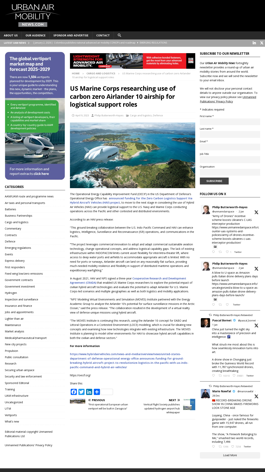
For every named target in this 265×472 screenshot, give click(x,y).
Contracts (11, 234)
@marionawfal (245, 391)
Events (9, 254)
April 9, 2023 (82, 115)
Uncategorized (14, 401)
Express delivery (15, 260)
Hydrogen (11, 292)
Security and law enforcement (23, 376)
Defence (158, 115)
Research (10, 363)
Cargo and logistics (141, 115)
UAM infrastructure (16, 395)
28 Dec (216, 395)
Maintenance (13, 324)
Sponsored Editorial (17, 382)
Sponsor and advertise (70, 35)
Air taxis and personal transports (25, 202)
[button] (119, 35)
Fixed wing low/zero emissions (24, 273)
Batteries (10, 209)
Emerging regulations (18, 247)
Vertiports (11, 414)
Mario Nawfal (221, 391)
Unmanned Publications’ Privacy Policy (28, 445)
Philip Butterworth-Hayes (109, 115)
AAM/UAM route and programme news (29, 196)
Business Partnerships (18, 215)
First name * (207, 115)
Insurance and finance (18, 305)
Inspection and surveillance (21, 299)
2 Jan (241, 211)
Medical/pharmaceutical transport (26, 337)
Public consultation (16, 357)
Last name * (206, 128)
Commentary (13, 228)
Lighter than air (14, 318)
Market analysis (14, 331)
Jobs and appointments (19, 312)
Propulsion (11, 350)
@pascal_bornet (247, 320)
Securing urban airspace (19, 369)
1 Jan (215, 324)
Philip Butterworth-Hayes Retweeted (233, 314)
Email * (204, 141)
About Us (11, 35)
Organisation (207, 166)
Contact (103, 35)
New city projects (16, 344)
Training (10, 389)
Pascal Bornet (222, 320)
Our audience (36, 35)
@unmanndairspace (223, 211)
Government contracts (19, 279)
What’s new (12, 421)
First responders (15, 266)
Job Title (204, 153)
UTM (8, 408)
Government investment (20, 286)
